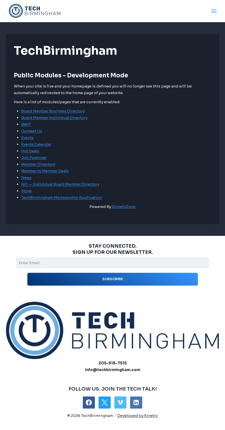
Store (26, 191)
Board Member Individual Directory (54, 117)
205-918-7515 (113, 363)
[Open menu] (213, 11)
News (26, 177)
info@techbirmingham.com (112, 369)
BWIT (26, 124)
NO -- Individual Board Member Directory (60, 184)
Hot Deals (30, 151)
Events (27, 137)
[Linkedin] (136, 402)
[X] (105, 402)
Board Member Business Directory (53, 111)
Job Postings (33, 157)
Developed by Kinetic (137, 415)
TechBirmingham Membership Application (61, 197)
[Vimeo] (120, 402)
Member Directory (38, 164)
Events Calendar (36, 144)
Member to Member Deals (45, 171)
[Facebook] (89, 402)
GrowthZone (124, 206)
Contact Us (31, 131)
